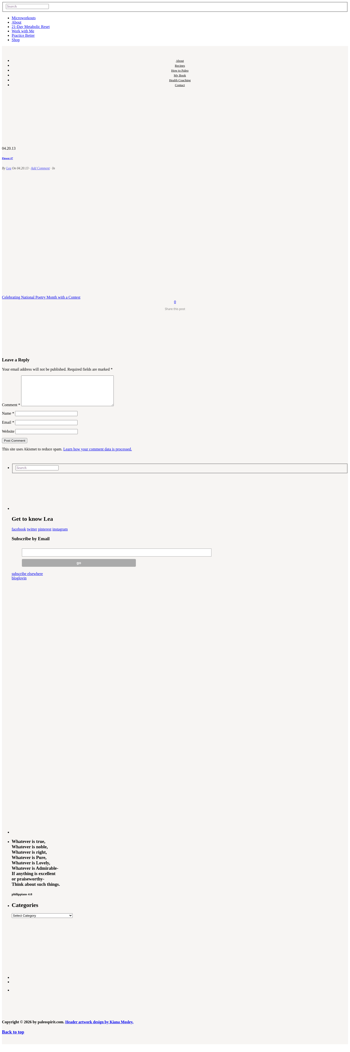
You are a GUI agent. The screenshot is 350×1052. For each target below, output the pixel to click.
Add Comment (40, 168)
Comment (11, 411)
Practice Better (23, 35)
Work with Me (23, 31)
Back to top (13, 1037)
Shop (16, 40)
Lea (8, 168)
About (16, 22)
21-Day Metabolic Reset (31, 27)
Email (8, 428)
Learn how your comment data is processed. (97, 455)
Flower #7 (7, 158)
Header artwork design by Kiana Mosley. (99, 1028)
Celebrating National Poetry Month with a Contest (41, 297)
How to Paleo (179, 70)
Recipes (180, 65)
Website (8, 437)
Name (8, 419)
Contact (180, 85)
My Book (180, 75)
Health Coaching (180, 80)
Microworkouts (24, 18)
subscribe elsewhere (27, 579)
